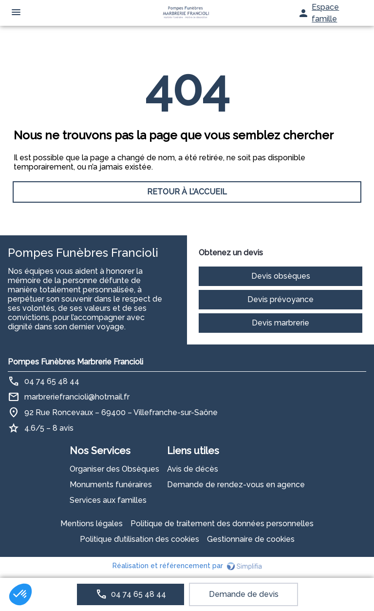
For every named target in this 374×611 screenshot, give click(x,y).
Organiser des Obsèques (114, 469)
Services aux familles (108, 500)
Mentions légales (91, 523)
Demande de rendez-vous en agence (236, 484)
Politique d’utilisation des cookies (139, 539)
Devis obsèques (280, 276)
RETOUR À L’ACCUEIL (187, 191)
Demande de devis (244, 594)
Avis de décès (192, 469)
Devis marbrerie (280, 322)
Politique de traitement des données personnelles (222, 523)
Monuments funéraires (111, 484)
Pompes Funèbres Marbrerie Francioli (75, 361)
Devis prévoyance (280, 299)
